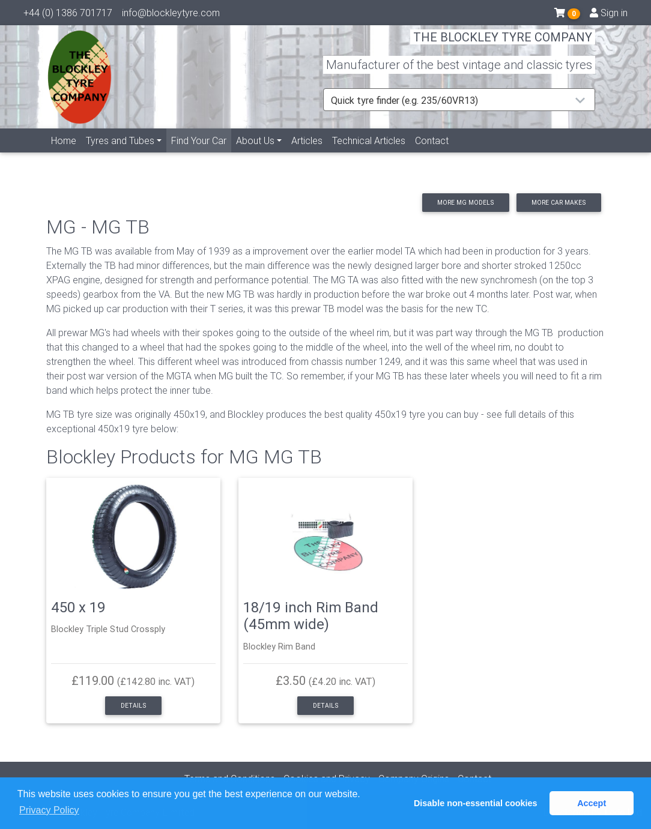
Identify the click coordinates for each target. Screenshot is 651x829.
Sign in (609, 15)
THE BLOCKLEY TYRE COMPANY (502, 44)
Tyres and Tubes (120, 154)
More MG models (465, 202)
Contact (432, 154)
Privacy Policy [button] (49, 810)
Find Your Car (201, 153)
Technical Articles (368, 154)
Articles (306, 154)
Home (63, 154)
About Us (255, 154)
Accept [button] (591, 803)
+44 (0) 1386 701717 (67, 15)
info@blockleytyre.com (171, 15)
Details (133, 706)
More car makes (558, 202)
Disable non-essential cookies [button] (475, 803)
